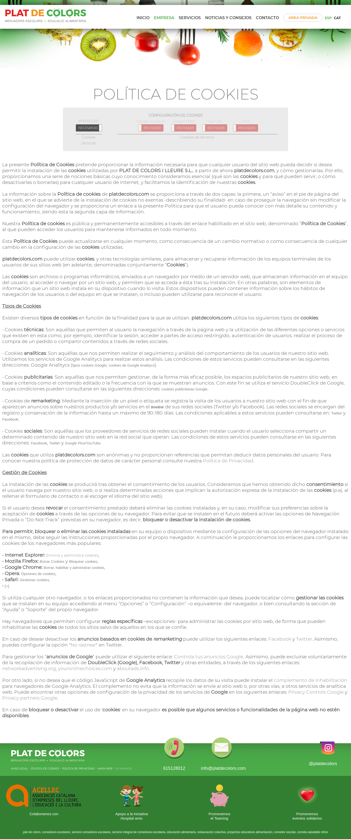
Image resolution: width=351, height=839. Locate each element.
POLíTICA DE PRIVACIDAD (78, 768)
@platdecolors (323, 763)
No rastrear (83, 645)
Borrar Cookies (52, 561)
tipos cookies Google (89, 365)
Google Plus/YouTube (82, 443)
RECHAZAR (152, 128)
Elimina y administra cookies (72, 555)
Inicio (143, 17)
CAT (337, 18)
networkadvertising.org (29, 668)
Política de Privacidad (228, 461)
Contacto (267, 17)
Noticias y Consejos (228, 17)
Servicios (190, 17)
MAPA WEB (105, 768)
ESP (328, 18)
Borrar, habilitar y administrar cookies (74, 567)
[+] (7, 586)
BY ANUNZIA (124, 768)
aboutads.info (133, 668)
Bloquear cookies (83, 561)
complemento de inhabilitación (310, 680)
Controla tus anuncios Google (208, 657)
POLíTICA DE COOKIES (45, 768)
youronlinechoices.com (85, 668)
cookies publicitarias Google (184, 389)
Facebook (10, 419)
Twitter (336, 413)
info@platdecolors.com (223, 768)
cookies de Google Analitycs (132, 365)
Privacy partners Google (29, 698)
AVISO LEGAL (19, 768)
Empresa (164, 17)
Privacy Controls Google (316, 692)
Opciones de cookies (38, 574)
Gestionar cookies (34, 580)
